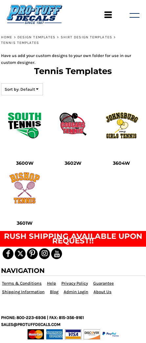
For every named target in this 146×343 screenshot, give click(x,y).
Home (6, 37)
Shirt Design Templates (86, 37)
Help (51, 283)
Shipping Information (23, 291)
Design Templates (36, 37)
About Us (103, 291)
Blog (54, 291)
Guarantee (103, 283)
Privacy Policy (74, 283)
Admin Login (76, 291)
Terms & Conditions (22, 283)
